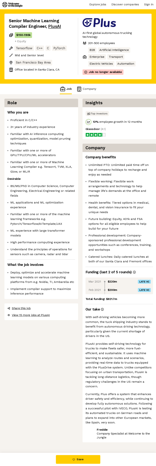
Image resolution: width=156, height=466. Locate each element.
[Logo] (12, 4)
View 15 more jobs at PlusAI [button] (28, 315)
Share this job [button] (19, 308)
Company (86, 89)
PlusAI (54, 26)
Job (66, 89)
